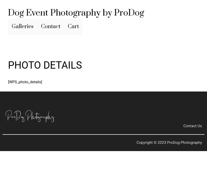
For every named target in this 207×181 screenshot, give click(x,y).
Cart (73, 26)
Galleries (23, 26)
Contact (50, 26)
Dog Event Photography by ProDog (76, 13)
